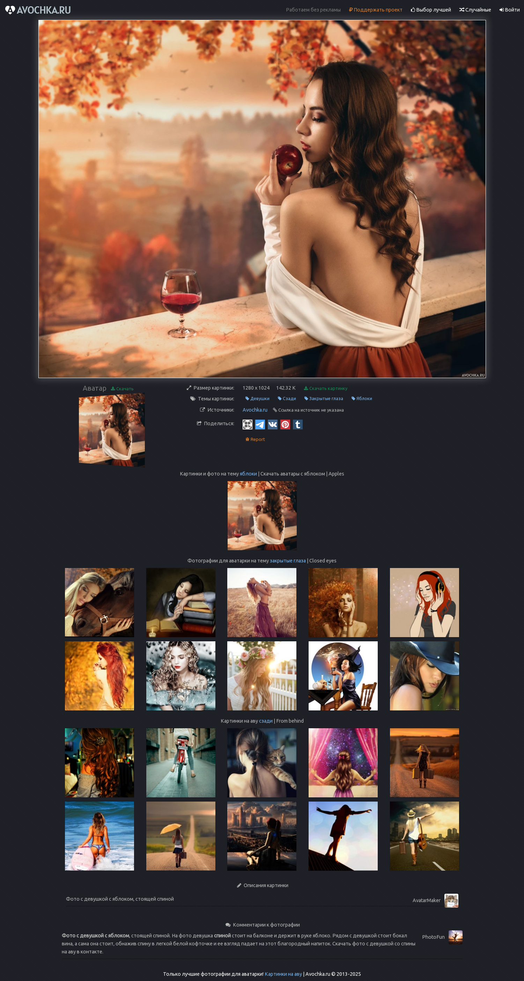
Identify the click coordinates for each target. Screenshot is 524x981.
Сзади (287, 398)
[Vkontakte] (273, 424)
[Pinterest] (285, 424)
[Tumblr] (298, 424)
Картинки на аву (283, 974)
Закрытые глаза (323, 398)
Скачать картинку (325, 388)
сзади (266, 721)
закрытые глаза (288, 560)
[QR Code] (247, 424)
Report (255, 439)
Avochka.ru (255, 410)
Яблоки (362, 398)
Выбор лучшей (431, 10)
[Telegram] (260, 424)
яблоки (248, 474)
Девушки (257, 398)
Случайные (475, 10)
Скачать (122, 388)
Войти (510, 10)
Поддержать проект (376, 10)
